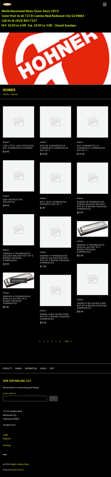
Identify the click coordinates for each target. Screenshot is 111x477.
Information (31, 368)
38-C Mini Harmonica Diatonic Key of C (53, 202)
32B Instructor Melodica (12, 200)
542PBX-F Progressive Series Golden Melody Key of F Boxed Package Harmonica (55, 259)
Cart (52, 368)
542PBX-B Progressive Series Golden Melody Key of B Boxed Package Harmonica (92, 205)
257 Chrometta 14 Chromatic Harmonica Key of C (91, 148)
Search (43, 368)
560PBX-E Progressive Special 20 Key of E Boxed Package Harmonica (16, 300)
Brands (18, 368)
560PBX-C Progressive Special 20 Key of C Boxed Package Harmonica (91, 248)
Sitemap (7, 445)
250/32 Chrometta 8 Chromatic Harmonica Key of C (54, 148)
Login (5, 434)
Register (7, 438)
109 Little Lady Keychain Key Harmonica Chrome (18, 146)
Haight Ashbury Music (19, 464)
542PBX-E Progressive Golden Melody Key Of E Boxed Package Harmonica (18, 257)
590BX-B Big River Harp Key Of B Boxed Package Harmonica (92, 305)
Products (7, 368)
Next (68, 341)
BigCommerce (18, 469)
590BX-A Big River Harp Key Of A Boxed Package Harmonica (55, 316)
